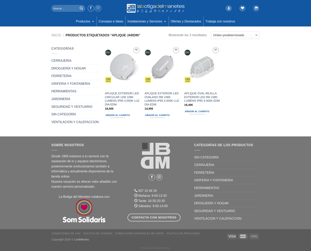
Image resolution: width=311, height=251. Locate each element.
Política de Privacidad (183, 233)
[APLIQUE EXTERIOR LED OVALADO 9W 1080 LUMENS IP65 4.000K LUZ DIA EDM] (162, 67)
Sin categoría (63, 114)
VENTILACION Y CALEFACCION (75, 122)
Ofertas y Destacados (186, 21)
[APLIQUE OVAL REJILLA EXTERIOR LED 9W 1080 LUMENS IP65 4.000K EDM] (202, 67)
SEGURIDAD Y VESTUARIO (71, 106)
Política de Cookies (97, 233)
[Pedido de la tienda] (235, 35)
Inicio (56, 35)
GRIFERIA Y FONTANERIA (70, 83)
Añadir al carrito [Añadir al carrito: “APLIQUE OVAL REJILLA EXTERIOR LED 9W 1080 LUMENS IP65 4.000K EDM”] (197, 111)
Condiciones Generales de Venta (139, 233)
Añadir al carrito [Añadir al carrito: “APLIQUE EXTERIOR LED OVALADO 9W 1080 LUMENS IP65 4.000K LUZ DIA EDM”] (157, 115)
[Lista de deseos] (242, 8)
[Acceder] (229, 8)
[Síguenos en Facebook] (91, 8)
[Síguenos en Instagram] (98, 8)
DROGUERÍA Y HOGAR (68, 68)
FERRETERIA (61, 76)
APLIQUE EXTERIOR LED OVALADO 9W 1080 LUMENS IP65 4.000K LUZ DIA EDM (162, 99)
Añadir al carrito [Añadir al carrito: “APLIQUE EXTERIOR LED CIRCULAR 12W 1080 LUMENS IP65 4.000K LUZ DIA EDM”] (118, 115)
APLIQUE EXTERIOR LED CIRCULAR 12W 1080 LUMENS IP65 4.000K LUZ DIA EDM (122, 99)
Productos (85, 21)
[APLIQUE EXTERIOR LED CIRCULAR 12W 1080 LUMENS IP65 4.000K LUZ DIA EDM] (123, 67)
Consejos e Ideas (111, 21)
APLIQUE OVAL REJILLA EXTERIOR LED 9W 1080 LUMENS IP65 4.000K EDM (202, 97)
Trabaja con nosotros (220, 21)
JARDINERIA (60, 99)
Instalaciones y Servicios (146, 21)
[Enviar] (81, 8)
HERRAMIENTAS (63, 91)
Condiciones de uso (66, 233)
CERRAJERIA (61, 60)
